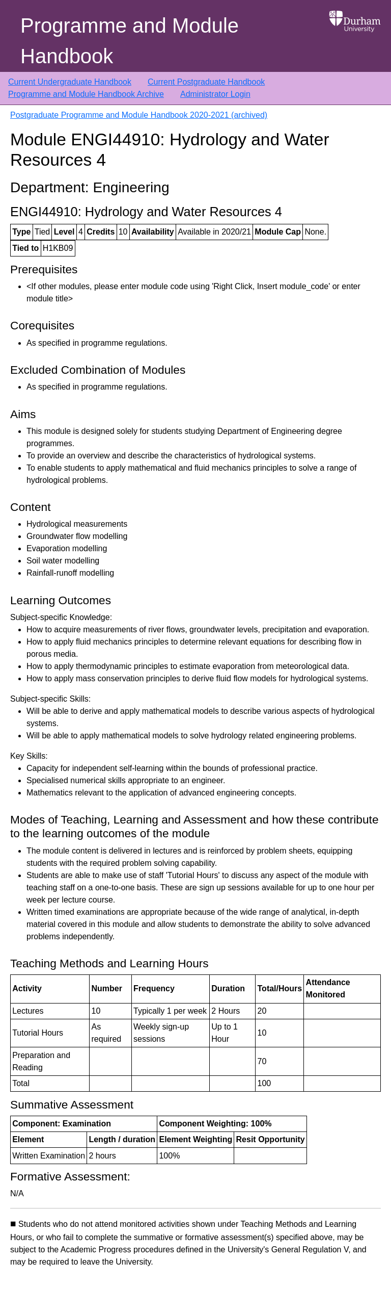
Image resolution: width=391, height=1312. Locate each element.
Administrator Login (215, 94)
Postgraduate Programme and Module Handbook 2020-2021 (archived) (138, 115)
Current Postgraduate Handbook (206, 82)
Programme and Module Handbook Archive (86, 94)
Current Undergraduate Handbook (69, 82)
